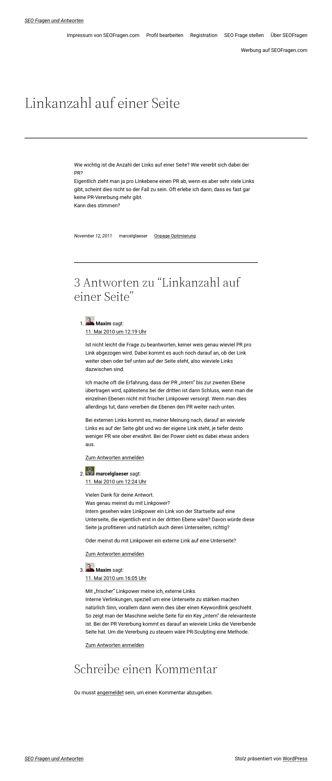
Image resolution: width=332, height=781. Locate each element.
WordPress (295, 759)
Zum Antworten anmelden (114, 458)
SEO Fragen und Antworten (54, 20)
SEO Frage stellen (244, 35)
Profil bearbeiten (164, 35)
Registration (203, 35)
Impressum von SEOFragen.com (103, 35)
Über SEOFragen (289, 35)
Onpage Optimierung (175, 236)
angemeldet (110, 692)
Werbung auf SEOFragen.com (274, 50)
